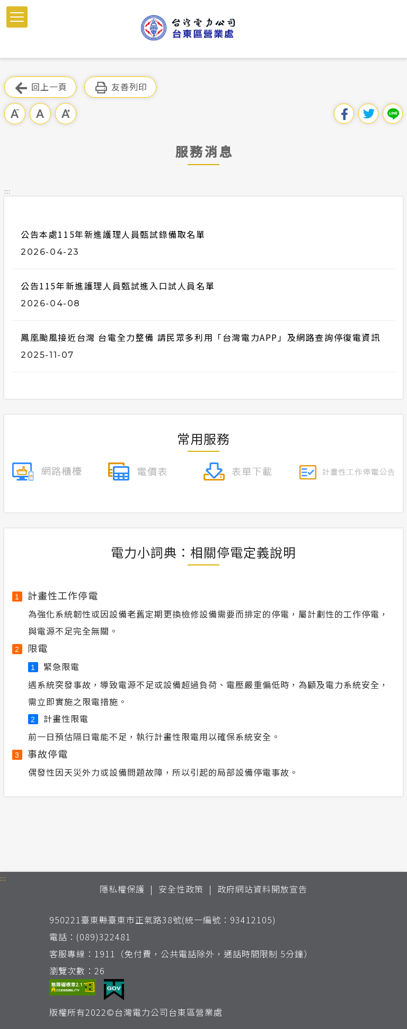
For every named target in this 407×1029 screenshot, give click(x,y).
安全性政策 (181, 888)
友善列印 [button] (120, 87)
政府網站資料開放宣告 (262, 888)
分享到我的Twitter (368, 114)
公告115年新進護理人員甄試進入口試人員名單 (118, 285)
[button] (17, 17)
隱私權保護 (122, 888)
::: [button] (7, 190)
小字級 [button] (14, 113)
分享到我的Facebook (344, 114)
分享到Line (393, 114)
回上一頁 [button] (40, 87)
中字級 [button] (40, 113)
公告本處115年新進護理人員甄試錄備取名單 (113, 234)
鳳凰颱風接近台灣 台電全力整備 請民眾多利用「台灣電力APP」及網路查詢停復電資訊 (201, 337)
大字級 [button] (65, 113)
